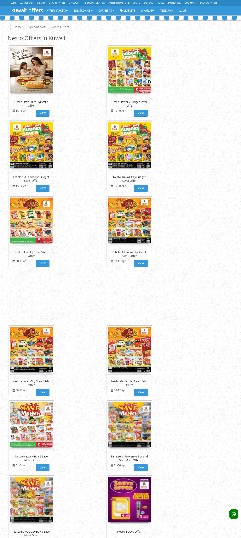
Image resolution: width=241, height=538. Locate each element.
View (36, 113)
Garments (106, 10)
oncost (73, 3)
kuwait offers (25, 10)
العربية (182, 10)
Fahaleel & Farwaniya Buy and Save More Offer (139, 234)
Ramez (160, 3)
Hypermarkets (56, 10)
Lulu (13, 3)
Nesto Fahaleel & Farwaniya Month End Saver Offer (139, 310)
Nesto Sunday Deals (26, 381)
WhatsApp (147, 10)
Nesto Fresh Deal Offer (214, 381)
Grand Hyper (57, 3)
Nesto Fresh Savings (214, 306)
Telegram (166, 10)
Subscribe (205, 474)
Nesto (41, 3)
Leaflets (127, 10)
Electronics (82, 10)
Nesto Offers (60, 27)
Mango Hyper (208, 3)
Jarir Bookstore (118, 3)
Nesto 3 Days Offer (215, 231)
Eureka (148, 3)
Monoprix (174, 3)
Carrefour (26, 3)
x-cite (136, 3)
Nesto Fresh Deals (26, 306)
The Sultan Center (93, 3)
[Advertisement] (120, 147)
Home (18, 27)
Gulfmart (190, 3)
